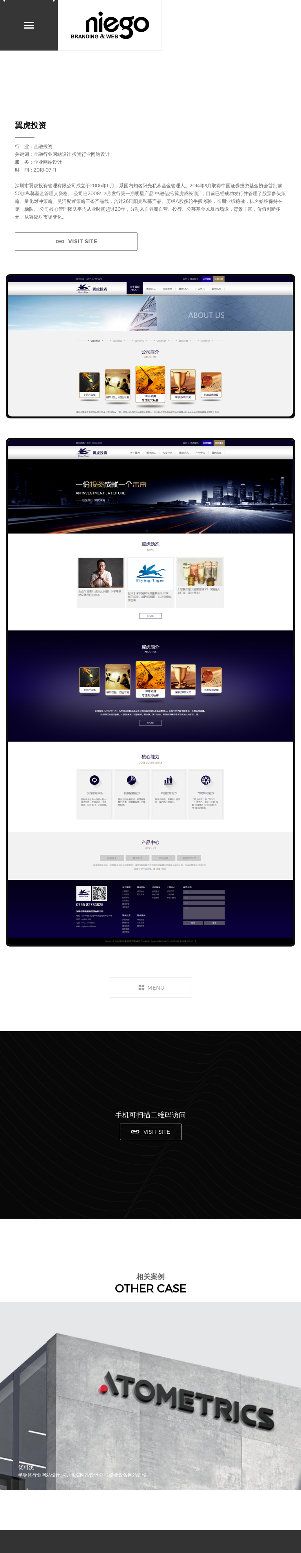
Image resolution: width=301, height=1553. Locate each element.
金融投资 (43, 146)
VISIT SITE (82, 241)
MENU (156, 987)
